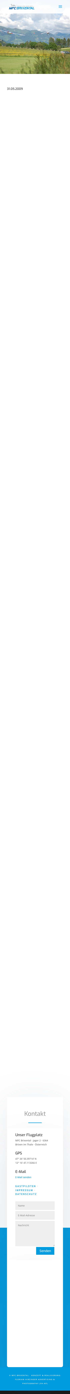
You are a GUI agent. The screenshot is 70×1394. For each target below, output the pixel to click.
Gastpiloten (25, 1186)
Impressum (24, 1190)
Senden (45, 1251)
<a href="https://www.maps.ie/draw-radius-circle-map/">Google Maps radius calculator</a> (35, 1315)
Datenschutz (26, 1194)
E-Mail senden (23, 1177)
